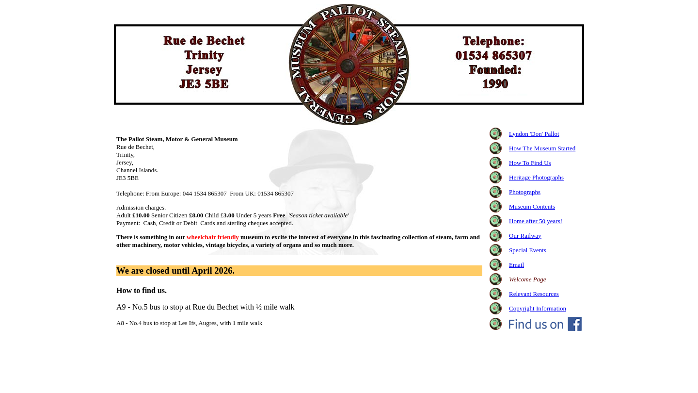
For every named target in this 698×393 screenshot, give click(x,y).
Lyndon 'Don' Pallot (534, 133)
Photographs (524, 192)
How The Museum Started (542, 148)
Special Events (527, 250)
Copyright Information (537, 308)
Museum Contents (532, 206)
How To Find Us (530, 162)
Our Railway (525, 235)
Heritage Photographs (536, 177)
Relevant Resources (534, 293)
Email (516, 264)
